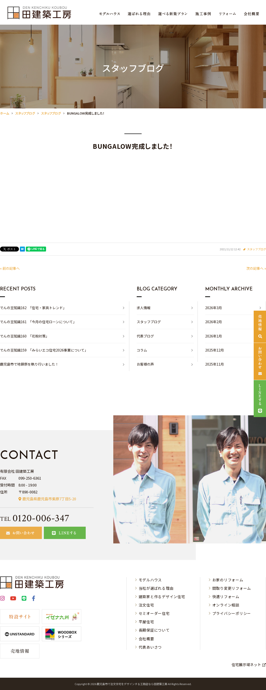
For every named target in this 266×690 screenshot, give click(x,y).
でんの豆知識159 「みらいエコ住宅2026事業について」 (44, 350)
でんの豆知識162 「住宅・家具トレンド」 (33, 307)
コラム (142, 350)
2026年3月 (213, 307)
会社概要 (146, 638)
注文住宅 (146, 604)
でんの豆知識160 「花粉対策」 (24, 336)
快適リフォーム (225, 596)
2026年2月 (213, 321)
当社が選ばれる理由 (156, 588)
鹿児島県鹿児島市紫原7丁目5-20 (49, 498)
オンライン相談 (225, 604)
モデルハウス (150, 579)
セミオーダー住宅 (154, 613)
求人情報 (143, 307)
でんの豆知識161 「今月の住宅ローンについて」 (38, 321)
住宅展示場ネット (246, 664)
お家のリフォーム (227, 579)
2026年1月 (213, 336)
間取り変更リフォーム (231, 588)
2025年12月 (214, 350)
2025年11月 (214, 364)
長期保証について (154, 630)
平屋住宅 (146, 621)
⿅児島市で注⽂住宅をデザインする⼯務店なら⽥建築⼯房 (132, 684)
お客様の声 (145, 364)
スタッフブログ (256, 249)
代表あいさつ (150, 647)
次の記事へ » (256, 268)
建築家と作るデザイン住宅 (162, 596)
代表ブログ (145, 336)
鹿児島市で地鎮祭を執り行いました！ (29, 364)
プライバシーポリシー (231, 613)
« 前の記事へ (10, 268)
